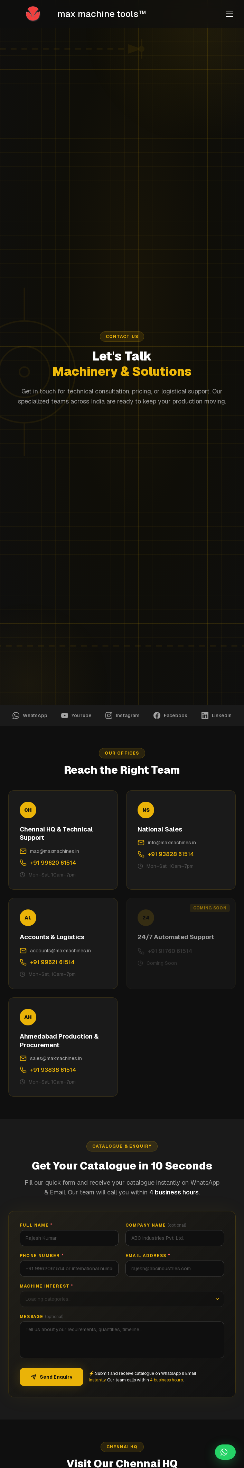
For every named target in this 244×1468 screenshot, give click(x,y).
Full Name (36, 1225)
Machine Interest (47, 1286)
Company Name (155, 1225)
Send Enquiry (51, 1377)
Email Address (147, 1255)
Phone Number (42, 1255)
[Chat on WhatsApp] (225, 1452)
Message (41, 1316)
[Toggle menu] (229, 14)
